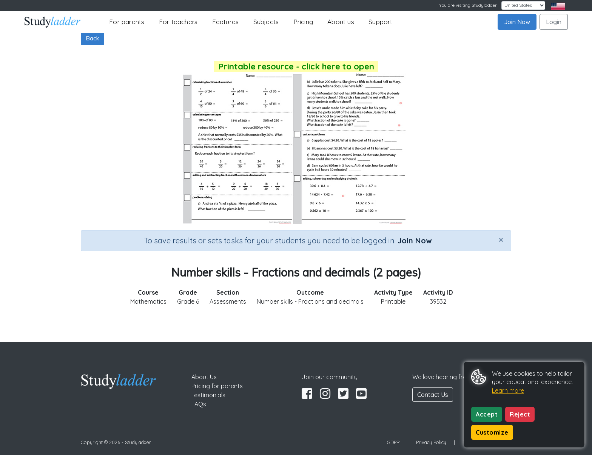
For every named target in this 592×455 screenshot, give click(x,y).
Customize (492, 432)
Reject (520, 414)
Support (380, 22)
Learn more (508, 390)
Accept (487, 414)
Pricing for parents (217, 386)
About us (340, 22)
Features (225, 22)
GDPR (393, 442)
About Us (204, 377)
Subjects (266, 22)
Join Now (517, 22)
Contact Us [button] (432, 394)
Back (92, 38)
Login (553, 22)
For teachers (178, 22)
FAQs (198, 404)
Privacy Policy (431, 442)
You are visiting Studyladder (468, 5)
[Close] (501, 240)
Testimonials (208, 395)
